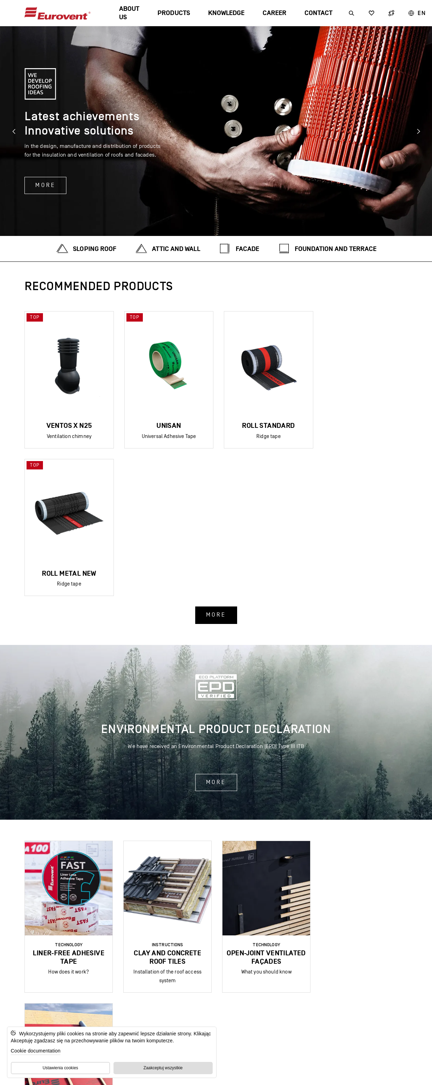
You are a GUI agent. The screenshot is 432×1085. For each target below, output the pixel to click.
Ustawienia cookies (60, 1067)
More (45, 185)
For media (331, 1002)
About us (129, 13)
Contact (318, 13)
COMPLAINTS (288, 1002)
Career (274, 13)
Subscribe (216, 959)
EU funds (246, 1002)
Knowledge (226, 13)
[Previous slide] (14, 131)
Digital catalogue (115, 1002)
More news (216, 863)
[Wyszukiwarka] (351, 13)
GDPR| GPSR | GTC (197, 1002)
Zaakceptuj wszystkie (163, 1067)
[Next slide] (418, 131)
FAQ (157, 1002)
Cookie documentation (35, 1051)
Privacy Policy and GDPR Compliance (360, 1073)
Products (174, 13)
